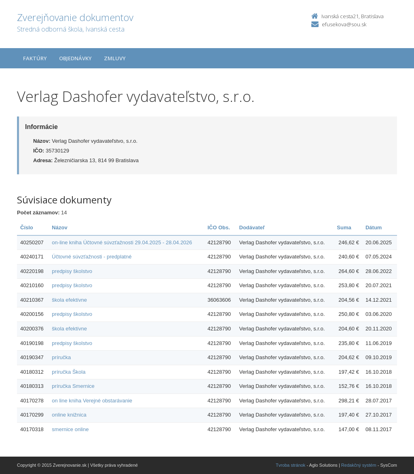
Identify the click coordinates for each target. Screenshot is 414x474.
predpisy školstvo (72, 271)
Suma (344, 227)
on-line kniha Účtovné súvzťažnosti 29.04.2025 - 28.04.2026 (122, 242)
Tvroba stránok (290, 465)
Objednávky (75, 58)
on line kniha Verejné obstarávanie (92, 401)
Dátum (373, 227)
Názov (59, 227)
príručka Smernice (73, 386)
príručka (61, 357)
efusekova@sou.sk (344, 24)
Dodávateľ (252, 227)
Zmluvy (115, 58)
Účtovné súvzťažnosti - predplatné (91, 257)
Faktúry (35, 58)
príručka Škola (68, 372)
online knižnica (69, 415)
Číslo (26, 227)
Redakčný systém (358, 465)
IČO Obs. (218, 227)
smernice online (70, 429)
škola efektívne (69, 300)
